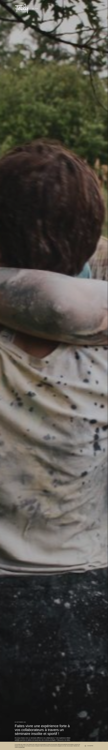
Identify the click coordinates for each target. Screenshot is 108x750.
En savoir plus (22, 747)
